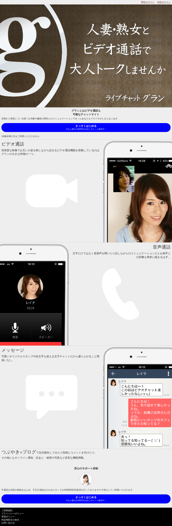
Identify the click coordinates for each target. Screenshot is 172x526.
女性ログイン (164, 2)
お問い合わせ (8, 523)
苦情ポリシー (8, 516)
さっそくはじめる (86, 127)
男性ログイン (147, 2)
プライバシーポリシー (12, 513)
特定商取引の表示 (10, 520)
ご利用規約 (7, 510)
